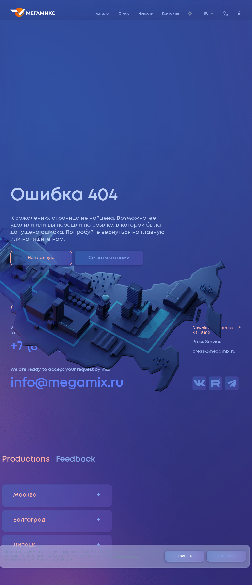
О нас (124, 13)
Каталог (102, 13)
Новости (145, 13)
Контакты (170, 13)
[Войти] (239, 14)
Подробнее (60, 560)
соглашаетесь (125, 556)
